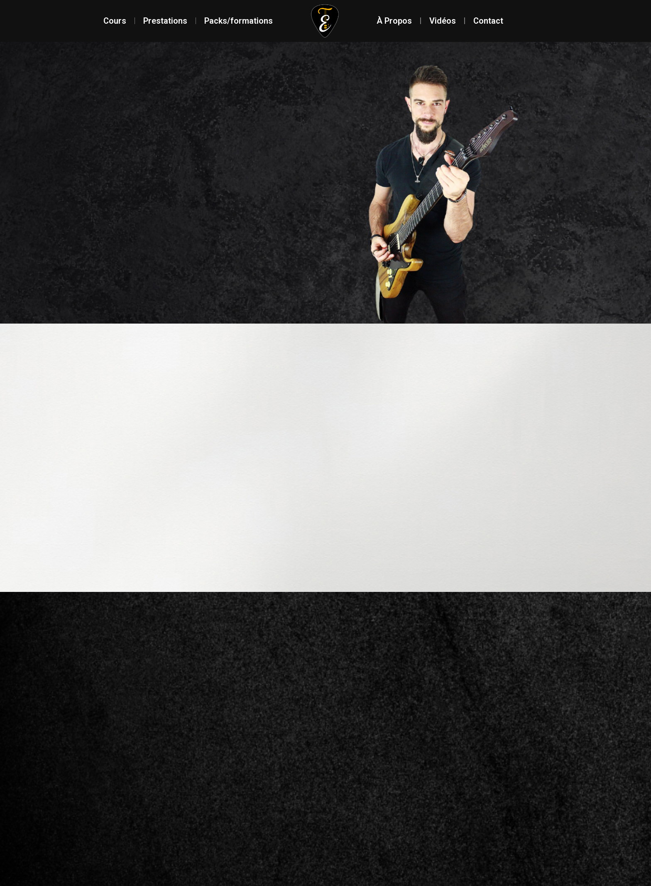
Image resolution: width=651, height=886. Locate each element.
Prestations (165, 21)
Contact (488, 21)
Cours (114, 21)
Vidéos (442, 21)
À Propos (394, 21)
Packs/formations (238, 21)
